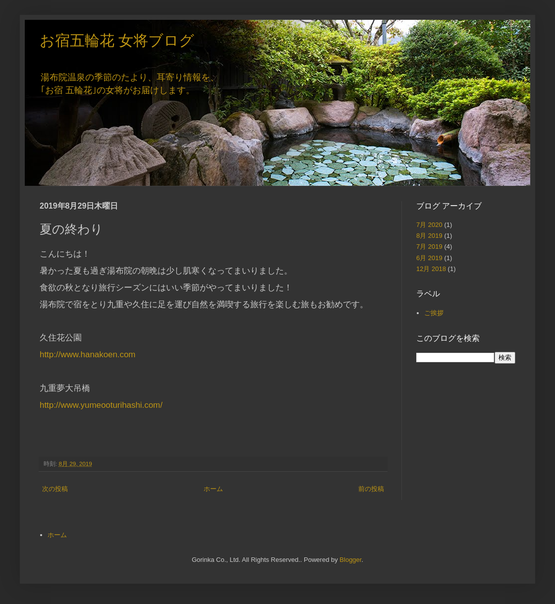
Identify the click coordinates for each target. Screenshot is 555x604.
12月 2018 (431, 269)
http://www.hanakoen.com (87, 354)
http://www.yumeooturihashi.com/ (101, 405)
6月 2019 (429, 258)
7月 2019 (429, 246)
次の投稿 (55, 489)
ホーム (213, 489)
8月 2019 (429, 235)
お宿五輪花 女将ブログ (117, 40)
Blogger (350, 559)
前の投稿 (371, 489)
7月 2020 (429, 224)
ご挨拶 (434, 313)
